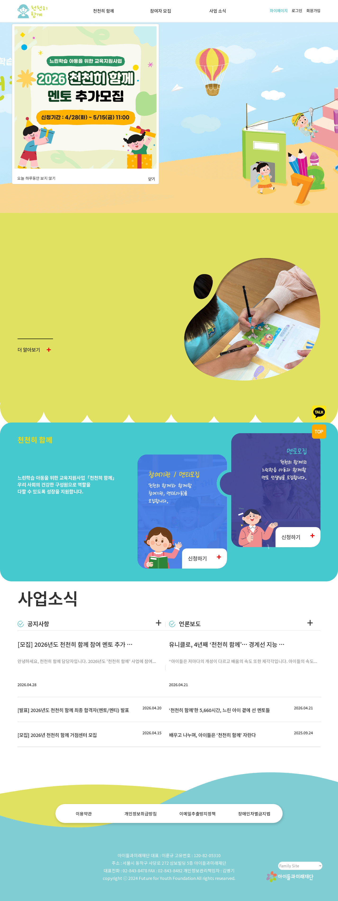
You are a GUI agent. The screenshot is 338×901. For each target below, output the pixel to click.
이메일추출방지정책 (197, 813)
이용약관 (84, 813)
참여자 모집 (160, 11)
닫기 (151, 179)
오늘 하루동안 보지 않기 (35, 178)
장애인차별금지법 (254, 813)
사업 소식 (217, 11)
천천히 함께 (103, 11)
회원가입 (313, 10)
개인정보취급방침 (141, 813)
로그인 (297, 10)
